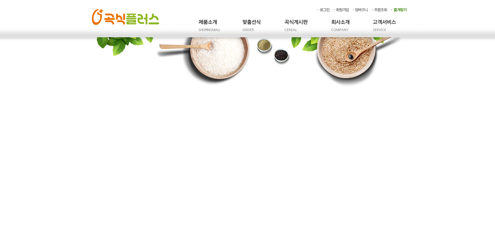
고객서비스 (384, 28)
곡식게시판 (296, 28)
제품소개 (208, 28)
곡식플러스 (125, 17)
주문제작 (252, 28)
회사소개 (340, 28)
